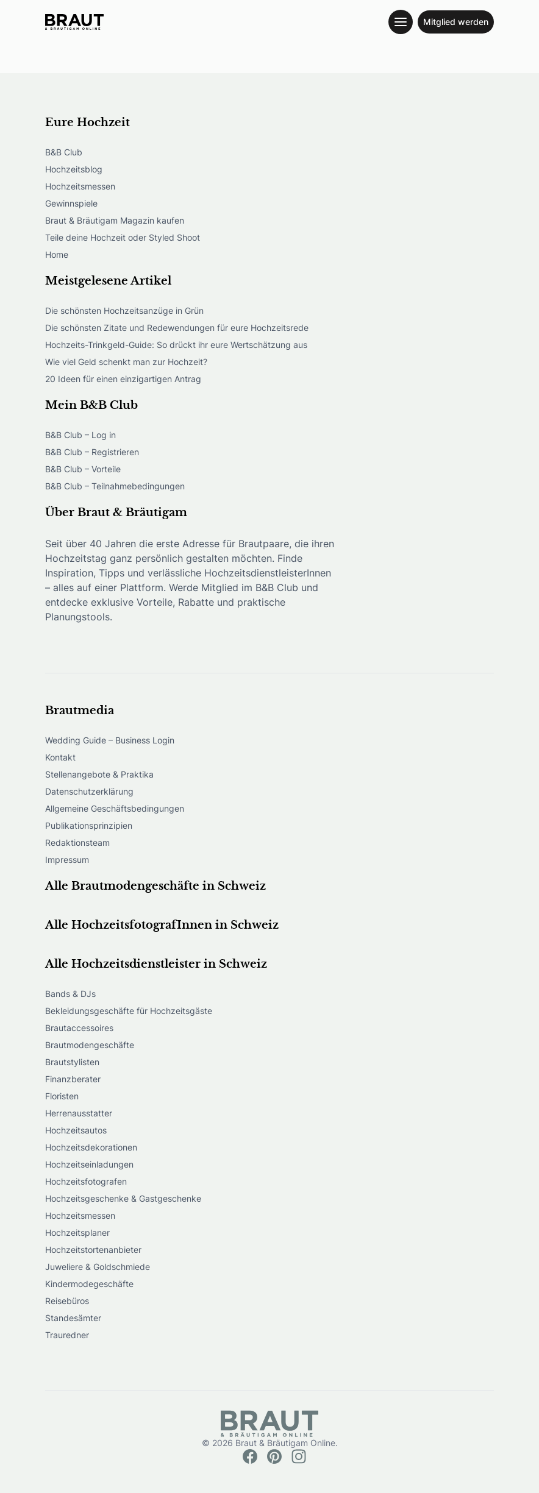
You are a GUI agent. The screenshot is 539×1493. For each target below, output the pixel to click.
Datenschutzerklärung (89, 791)
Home (56, 254)
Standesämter (73, 1318)
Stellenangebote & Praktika (99, 774)
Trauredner (67, 1335)
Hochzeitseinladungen (89, 1164)
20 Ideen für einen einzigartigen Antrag (123, 379)
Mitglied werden (455, 21)
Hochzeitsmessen (80, 186)
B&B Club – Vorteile (83, 469)
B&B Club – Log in (80, 435)
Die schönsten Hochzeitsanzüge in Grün (124, 310)
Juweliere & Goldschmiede (97, 1266)
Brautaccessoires (79, 1028)
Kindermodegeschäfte (89, 1283)
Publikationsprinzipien (88, 825)
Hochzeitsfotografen (86, 1181)
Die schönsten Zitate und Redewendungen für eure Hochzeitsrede (177, 327)
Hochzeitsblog (73, 169)
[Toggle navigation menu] (400, 22)
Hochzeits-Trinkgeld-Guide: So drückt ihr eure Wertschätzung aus (176, 344)
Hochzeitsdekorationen (91, 1147)
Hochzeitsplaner (77, 1232)
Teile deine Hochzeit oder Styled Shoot (122, 237)
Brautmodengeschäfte (89, 1045)
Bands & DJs (70, 993)
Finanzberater (73, 1079)
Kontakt (60, 757)
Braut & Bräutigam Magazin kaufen (114, 220)
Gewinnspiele (71, 203)
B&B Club (63, 152)
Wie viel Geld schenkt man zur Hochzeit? (126, 361)
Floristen (62, 1096)
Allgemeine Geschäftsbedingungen (114, 808)
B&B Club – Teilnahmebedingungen (115, 486)
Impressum (67, 859)
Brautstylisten (72, 1062)
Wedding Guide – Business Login (109, 740)
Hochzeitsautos (76, 1130)
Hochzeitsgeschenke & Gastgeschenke (123, 1198)
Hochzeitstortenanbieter (93, 1249)
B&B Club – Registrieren (92, 452)
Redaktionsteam (77, 842)
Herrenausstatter (78, 1113)
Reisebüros (67, 1301)
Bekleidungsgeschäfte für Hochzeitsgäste (128, 1010)
